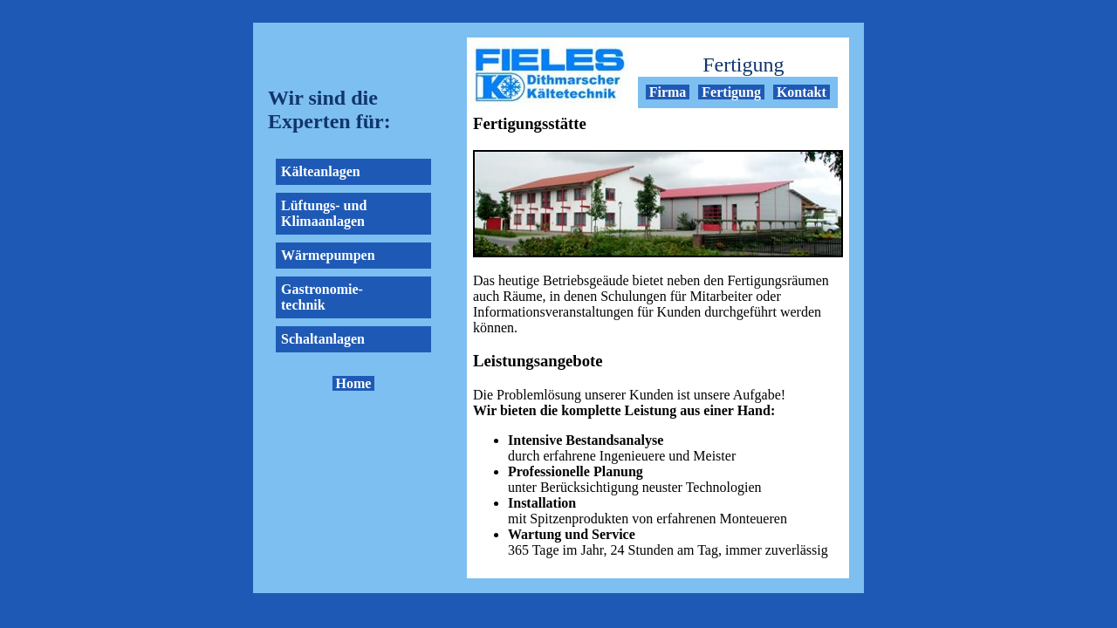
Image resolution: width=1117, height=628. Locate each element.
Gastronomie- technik (322, 297)
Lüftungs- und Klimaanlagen (324, 213)
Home (353, 383)
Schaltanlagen (323, 338)
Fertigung (731, 92)
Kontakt (801, 92)
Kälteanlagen (320, 171)
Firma (668, 92)
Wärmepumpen (328, 255)
